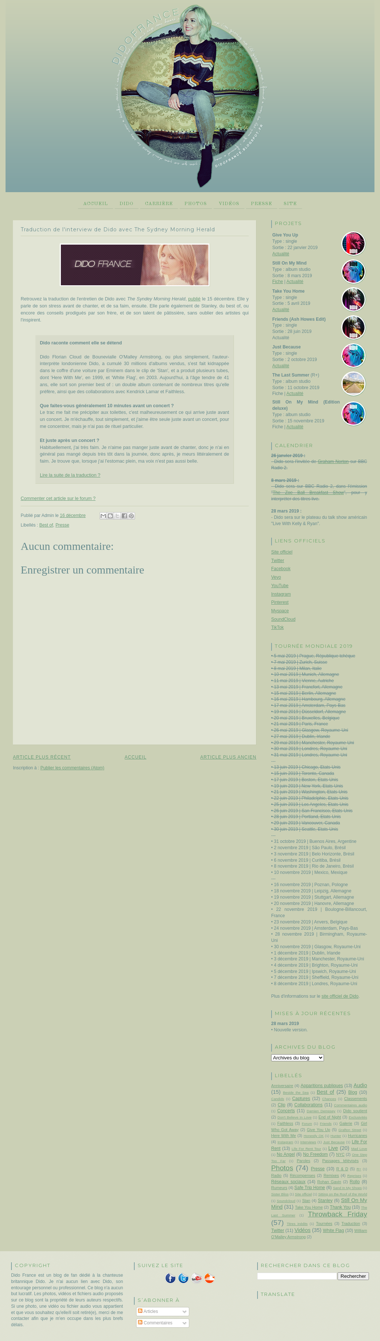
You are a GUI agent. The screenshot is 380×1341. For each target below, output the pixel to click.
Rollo (355, 1181)
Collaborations (308, 1104)
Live (333, 1148)
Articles (148, 1311)
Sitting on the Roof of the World (342, 1194)
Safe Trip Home (309, 1187)
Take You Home (309, 1207)
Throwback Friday (337, 1214)
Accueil (95, 203)
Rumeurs (279, 1187)
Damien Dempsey (321, 1111)
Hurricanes (357, 1135)
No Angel (286, 1154)
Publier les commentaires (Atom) (72, 767)
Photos (195, 203)
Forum (307, 1124)
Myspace (280, 610)
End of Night (329, 1117)
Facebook (281, 568)
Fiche (277, 281)
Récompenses (302, 1175)
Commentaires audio (350, 1105)
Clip (282, 1104)
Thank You (340, 1207)
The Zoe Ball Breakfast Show (308, 492)
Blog (352, 1092)
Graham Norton (333, 461)
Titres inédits (297, 1224)
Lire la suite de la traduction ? (70, 475)
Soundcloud (286, 1201)
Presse (261, 203)
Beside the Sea (296, 1092)
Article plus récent (42, 757)
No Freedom (315, 1154)
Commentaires (155, 1322)
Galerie (345, 1123)
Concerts (286, 1110)
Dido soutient (355, 1111)
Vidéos (228, 203)
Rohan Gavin (329, 1182)
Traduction (351, 1223)
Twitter (277, 560)
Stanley (325, 1200)
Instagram (281, 594)
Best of (46, 525)
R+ (358, 1169)
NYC (340, 1154)
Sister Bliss (280, 1194)
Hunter (336, 1136)
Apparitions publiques (322, 1085)
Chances (329, 1099)
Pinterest (280, 602)
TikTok (277, 627)
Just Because (334, 1142)
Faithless (285, 1123)
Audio (360, 1085)
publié (194, 299)
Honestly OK (314, 1136)
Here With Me (283, 1135)
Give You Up (318, 1129)
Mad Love (359, 1149)
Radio (276, 1175)
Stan (306, 1200)
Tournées (324, 1223)
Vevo (276, 577)
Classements (355, 1098)
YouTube (280, 585)
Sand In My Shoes (347, 1188)
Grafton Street (349, 1130)
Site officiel (282, 552)
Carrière (159, 203)
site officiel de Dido (339, 996)
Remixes (331, 1175)
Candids (277, 1099)
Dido (127, 203)
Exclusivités (358, 1117)
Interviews (308, 1142)
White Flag (333, 1230)
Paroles (303, 1160)
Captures (301, 1098)
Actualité (280, 253)
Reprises (354, 1176)
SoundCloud (283, 619)
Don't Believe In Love (294, 1117)
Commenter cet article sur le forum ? (58, 498)
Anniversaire (282, 1085)
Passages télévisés (340, 1160)
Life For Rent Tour (306, 1149)
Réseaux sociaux (288, 1181)
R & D (342, 1169)
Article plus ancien (228, 757)
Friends (326, 1124)
